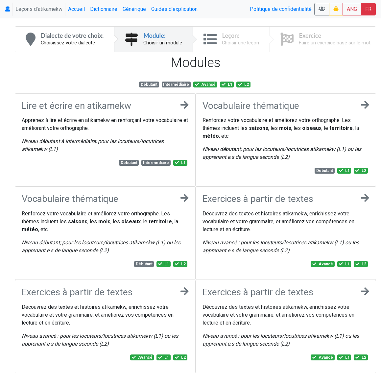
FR (368, 9)
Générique (134, 9)
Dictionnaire (103, 9)
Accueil (76, 9)
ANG (352, 9)
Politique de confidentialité (281, 9)
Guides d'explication (174, 9)
